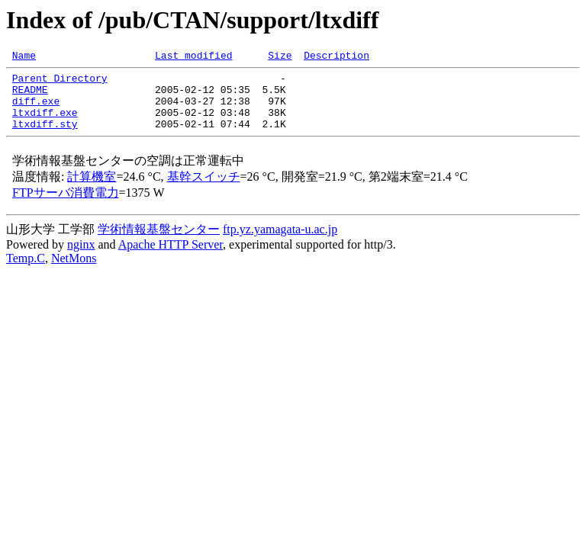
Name (24, 57)
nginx (81, 258)
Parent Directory (60, 82)
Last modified (193, 57)
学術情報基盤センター (159, 242)
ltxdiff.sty (45, 137)
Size (279, 57)
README (30, 96)
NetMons (74, 271)
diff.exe (36, 110)
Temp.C (25, 271)
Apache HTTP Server (170, 258)
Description (336, 57)
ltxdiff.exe (45, 123)
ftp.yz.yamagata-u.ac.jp (280, 242)
